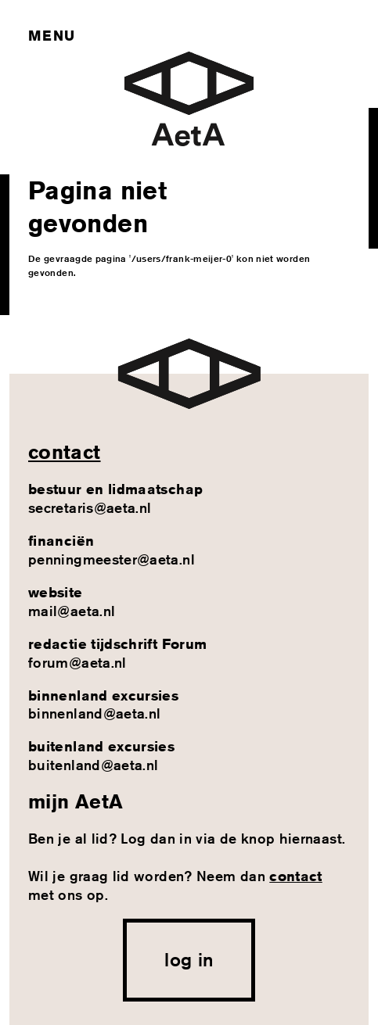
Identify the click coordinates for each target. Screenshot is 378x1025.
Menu (51, 35)
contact (64, 452)
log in (188, 959)
